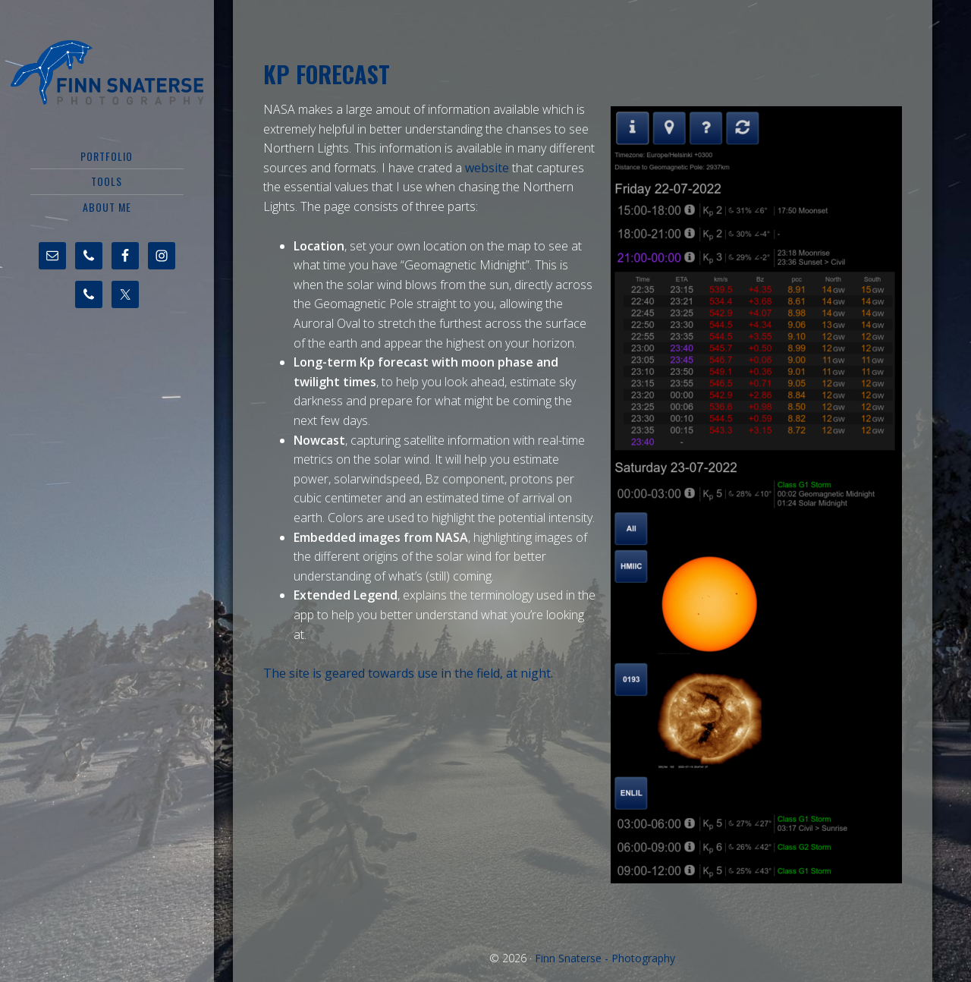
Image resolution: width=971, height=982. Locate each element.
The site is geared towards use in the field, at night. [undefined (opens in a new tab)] (408, 673)
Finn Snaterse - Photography (107, 72)
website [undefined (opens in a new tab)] (487, 167)
